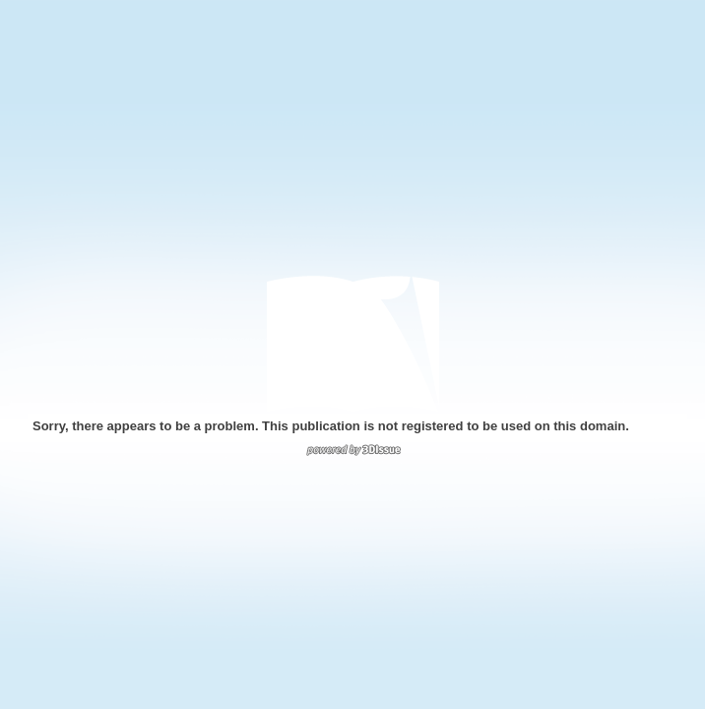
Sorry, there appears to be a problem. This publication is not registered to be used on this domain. (330, 426)
